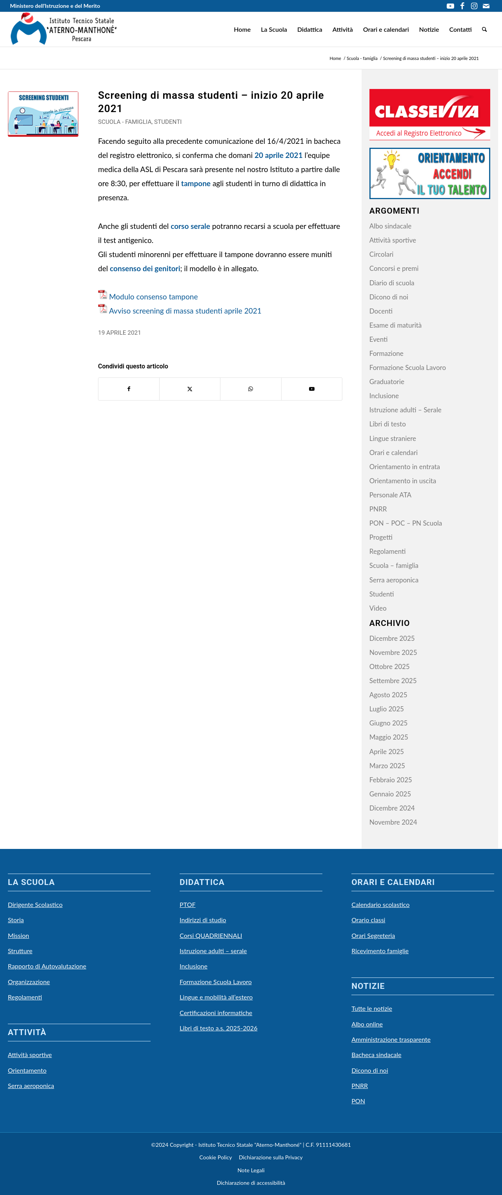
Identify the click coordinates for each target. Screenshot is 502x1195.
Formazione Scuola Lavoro (407, 367)
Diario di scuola (392, 283)
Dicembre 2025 (392, 638)
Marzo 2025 (387, 766)
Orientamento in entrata (404, 466)
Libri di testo (387, 424)
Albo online (367, 1024)
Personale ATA (390, 495)
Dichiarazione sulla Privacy (271, 1157)
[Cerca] (484, 29)
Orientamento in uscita (402, 481)
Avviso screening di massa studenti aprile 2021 (185, 310)
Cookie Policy (215, 1157)
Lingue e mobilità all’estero (216, 997)
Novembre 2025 (393, 652)
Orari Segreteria (373, 935)
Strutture (20, 950)
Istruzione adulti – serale (213, 950)
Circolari (381, 254)
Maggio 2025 (388, 737)
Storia (16, 919)
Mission (18, 935)
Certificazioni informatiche (216, 1012)
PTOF (187, 904)
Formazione (386, 353)
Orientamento (27, 1070)
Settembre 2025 (393, 680)
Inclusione (384, 396)
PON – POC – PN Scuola (405, 523)
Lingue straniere (392, 438)
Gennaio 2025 (390, 794)
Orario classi (368, 919)
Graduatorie (386, 381)
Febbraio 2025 (390, 780)
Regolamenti (387, 551)
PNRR (378, 509)
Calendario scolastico (380, 904)
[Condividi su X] (190, 389)
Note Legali (250, 1170)
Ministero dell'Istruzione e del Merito (55, 5)
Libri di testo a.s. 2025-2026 (218, 1028)
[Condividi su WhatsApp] (250, 389)
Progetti (381, 537)
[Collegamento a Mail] (486, 6)
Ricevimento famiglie (380, 950)
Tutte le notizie (371, 1008)
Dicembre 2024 (392, 808)
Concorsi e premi (394, 268)
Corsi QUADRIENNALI (211, 935)
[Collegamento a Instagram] (474, 6)
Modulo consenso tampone (153, 296)
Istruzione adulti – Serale (405, 410)
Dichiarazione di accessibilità (251, 1182)
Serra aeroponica (393, 580)
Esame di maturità (395, 325)
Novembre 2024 (393, 822)
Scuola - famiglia (124, 121)
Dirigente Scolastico (35, 904)
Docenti (381, 311)
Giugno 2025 (388, 723)
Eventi (378, 339)
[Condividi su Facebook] (128, 389)
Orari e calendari (393, 452)
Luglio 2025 (386, 709)
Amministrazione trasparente (391, 1039)
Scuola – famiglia (393, 565)
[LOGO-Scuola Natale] (63, 29)
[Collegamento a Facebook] (462, 6)
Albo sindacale (390, 226)
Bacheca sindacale (376, 1054)
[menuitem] (242, 29)
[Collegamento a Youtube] (450, 6)
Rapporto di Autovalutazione (47, 966)
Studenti (168, 121)
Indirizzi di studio (203, 919)
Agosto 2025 (388, 695)
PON (358, 1100)
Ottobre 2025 (389, 666)
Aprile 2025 (386, 751)
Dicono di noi (388, 297)
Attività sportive (392, 240)
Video (378, 608)
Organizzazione (29, 981)
